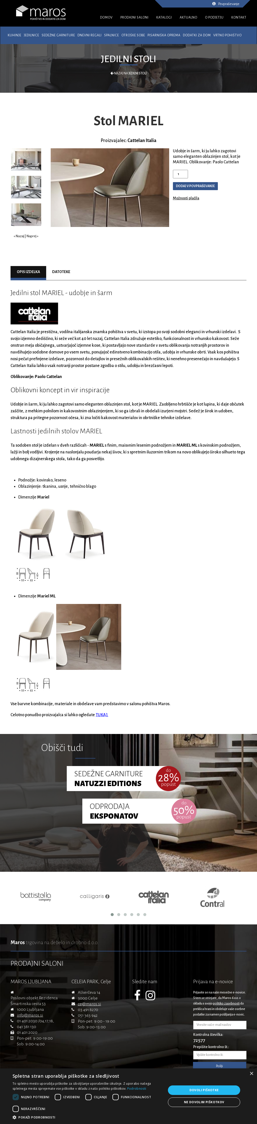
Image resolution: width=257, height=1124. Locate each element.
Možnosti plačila (186, 198)
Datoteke (61, 272)
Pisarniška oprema (164, 35)
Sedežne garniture (58, 35)
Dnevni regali (90, 35)
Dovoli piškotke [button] (204, 1090)
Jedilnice (31, 35)
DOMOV (106, 17)
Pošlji (219, 1066)
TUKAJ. (102, 715)
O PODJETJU (214, 17)
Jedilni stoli (128, 59)
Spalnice (111, 35)
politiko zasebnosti (226, 1003)
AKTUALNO (188, 17)
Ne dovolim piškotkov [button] (204, 1102)
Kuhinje (14, 35)
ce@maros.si (89, 1004)
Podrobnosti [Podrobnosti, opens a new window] (136, 1088)
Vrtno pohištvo (227, 35)
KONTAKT (238, 17)
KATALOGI (164, 17)
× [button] (251, 1074)
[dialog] (128, 1096)
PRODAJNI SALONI (134, 17)
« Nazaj (19, 236)
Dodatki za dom (197, 35)
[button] (87, 1117)
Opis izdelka (28, 272)
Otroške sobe (133, 35)
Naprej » (32, 236)
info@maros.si (30, 1015)
